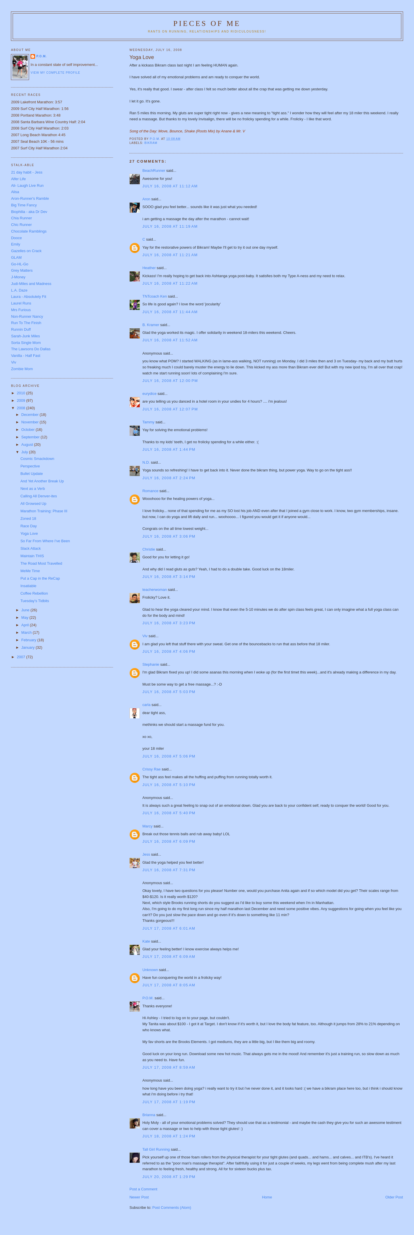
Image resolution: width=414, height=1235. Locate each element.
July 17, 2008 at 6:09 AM (168, 956)
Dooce (16, 238)
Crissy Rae (151, 769)
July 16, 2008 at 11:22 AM (170, 283)
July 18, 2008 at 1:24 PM (168, 1136)
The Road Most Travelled (41, 563)
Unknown (150, 970)
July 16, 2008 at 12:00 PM (170, 380)
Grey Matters (21, 270)
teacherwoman (154, 589)
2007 (21, 657)
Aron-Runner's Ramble (30, 198)
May (25, 617)
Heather (149, 268)
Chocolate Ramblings (29, 231)
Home (267, 1197)
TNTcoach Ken (154, 296)
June (25, 610)
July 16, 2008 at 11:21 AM (170, 255)
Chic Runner (21, 224)
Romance (150, 491)
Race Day (28, 526)
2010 (21, 393)
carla (146, 705)
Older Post (394, 1197)
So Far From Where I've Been (45, 541)
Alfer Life (18, 179)
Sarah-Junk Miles (25, 336)
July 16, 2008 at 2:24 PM (168, 478)
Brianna (148, 1115)
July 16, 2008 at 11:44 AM (170, 312)
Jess (146, 854)
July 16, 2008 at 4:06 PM (168, 651)
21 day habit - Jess (26, 172)
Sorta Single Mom (26, 342)
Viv (144, 636)
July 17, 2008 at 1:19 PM (168, 1102)
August (27, 444)
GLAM (16, 257)
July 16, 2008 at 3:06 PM (168, 536)
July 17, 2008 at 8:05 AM (168, 985)
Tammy (148, 422)
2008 (21, 408)
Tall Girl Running (156, 1149)
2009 (21, 400)
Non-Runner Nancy (27, 316)
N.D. (146, 462)
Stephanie (150, 664)
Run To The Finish (26, 323)
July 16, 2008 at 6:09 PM (168, 841)
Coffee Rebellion (34, 593)
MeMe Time (30, 571)
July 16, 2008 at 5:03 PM (168, 692)
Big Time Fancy (24, 205)
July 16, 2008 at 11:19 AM (170, 226)
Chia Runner (21, 218)
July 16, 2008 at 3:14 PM (168, 576)
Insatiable (28, 586)
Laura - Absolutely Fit (28, 296)
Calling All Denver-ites (38, 496)
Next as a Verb (32, 488)
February (29, 640)
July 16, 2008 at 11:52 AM (170, 340)
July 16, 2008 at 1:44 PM (168, 449)
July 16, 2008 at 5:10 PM (168, 785)
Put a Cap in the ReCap (40, 578)
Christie (148, 549)
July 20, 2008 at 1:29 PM (168, 1177)
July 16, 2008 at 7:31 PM (168, 870)
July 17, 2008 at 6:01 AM (168, 928)
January (28, 647)
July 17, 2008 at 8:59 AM (168, 1067)
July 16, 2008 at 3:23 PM (168, 623)
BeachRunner (153, 170)
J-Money (18, 277)
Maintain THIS (32, 556)
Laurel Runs (21, 303)
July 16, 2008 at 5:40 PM (168, 813)
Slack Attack (30, 548)
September (31, 437)
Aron (146, 199)
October (28, 429)
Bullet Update (31, 473)
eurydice (149, 393)
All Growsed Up (33, 503)
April (25, 625)
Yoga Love (29, 533)
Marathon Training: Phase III (43, 511)
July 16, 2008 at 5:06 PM (168, 756)
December (30, 414)
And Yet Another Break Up (42, 481)
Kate (146, 941)
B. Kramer (150, 325)
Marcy (147, 826)
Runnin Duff (20, 329)
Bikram (150, 142)
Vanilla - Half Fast (25, 355)
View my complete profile (55, 72)
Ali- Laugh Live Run (27, 185)
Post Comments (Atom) (171, 1207)
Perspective (30, 466)
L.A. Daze (19, 290)
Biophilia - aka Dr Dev (29, 212)
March (27, 632)
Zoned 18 (28, 518)
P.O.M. (148, 998)
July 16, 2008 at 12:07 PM (170, 409)
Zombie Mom (22, 369)
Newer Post (139, 1197)
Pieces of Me (207, 23)
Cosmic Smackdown (37, 458)
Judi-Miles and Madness (31, 283)
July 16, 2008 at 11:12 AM (170, 186)
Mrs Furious (21, 310)
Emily (15, 244)
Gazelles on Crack (26, 251)
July (25, 452)
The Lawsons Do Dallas (30, 349)
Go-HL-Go (19, 264)
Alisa (15, 192)
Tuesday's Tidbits (34, 601)
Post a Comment (143, 1189)
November (30, 422)
